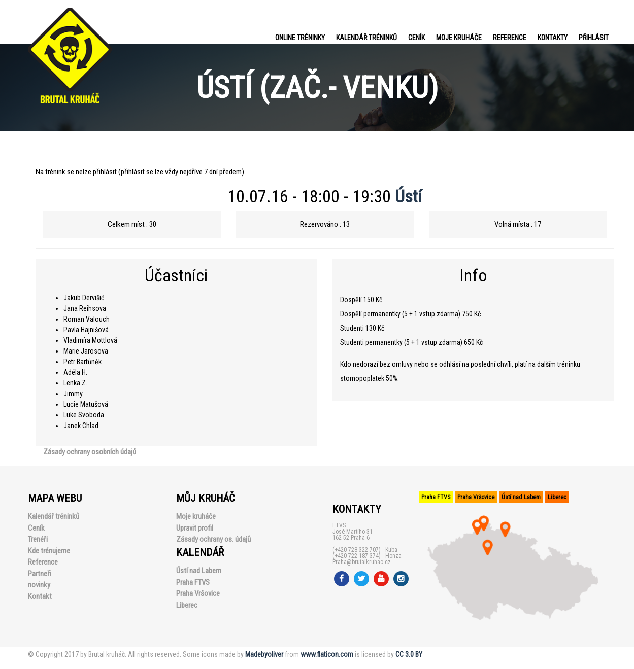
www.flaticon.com (327, 654)
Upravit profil (194, 528)
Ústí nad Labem (198, 570)
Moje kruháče (459, 37)
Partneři (39, 573)
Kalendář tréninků (366, 37)
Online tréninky (300, 37)
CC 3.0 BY (408, 654)
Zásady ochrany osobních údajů (89, 451)
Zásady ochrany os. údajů (213, 539)
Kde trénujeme (49, 550)
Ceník (416, 37)
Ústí (408, 196)
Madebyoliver (264, 654)
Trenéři (38, 539)
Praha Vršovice (198, 593)
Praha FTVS (193, 582)
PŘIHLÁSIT (594, 37)
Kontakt (40, 596)
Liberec (186, 605)
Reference (509, 37)
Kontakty (553, 37)
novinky (39, 584)
